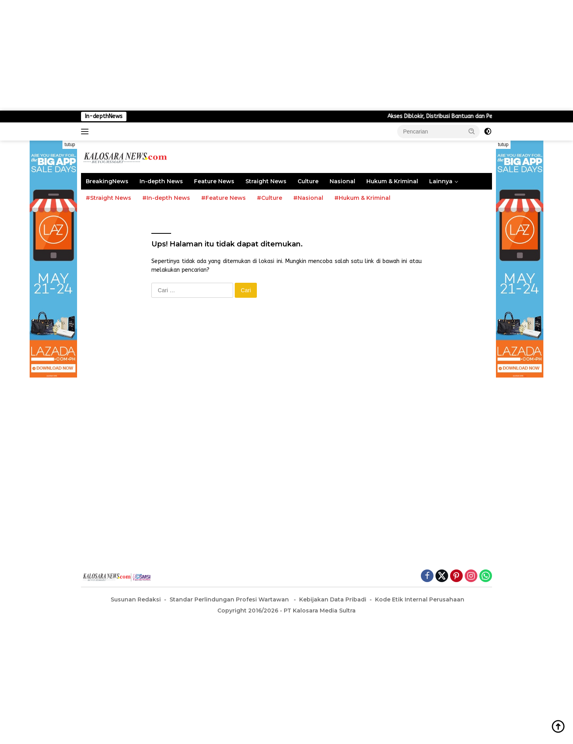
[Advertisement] (237, 55)
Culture (308, 181)
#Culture (269, 197)
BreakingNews (107, 181)
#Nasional (308, 197)
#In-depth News (166, 197)
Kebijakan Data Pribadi (332, 599)
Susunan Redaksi (136, 599)
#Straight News (108, 197)
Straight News (265, 181)
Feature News (214, 181)
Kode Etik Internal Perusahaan (419, 599)
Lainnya (440, 181)
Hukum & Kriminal (392, 181)
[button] (472, 131)
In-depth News (161, 181)
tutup (69, 144)
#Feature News (223, 197)
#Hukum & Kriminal (362, 197)
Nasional (342, 181)
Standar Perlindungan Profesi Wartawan (230, 599)
